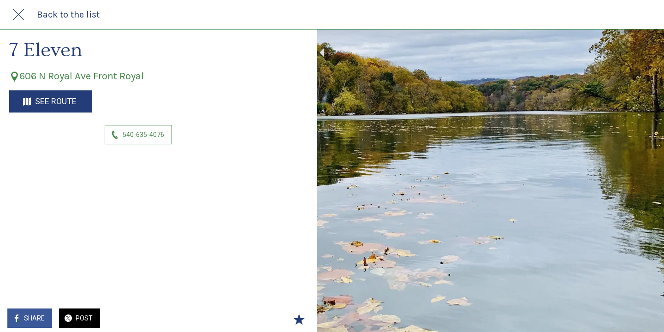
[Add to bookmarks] (258, 319)
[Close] (18, 14)
